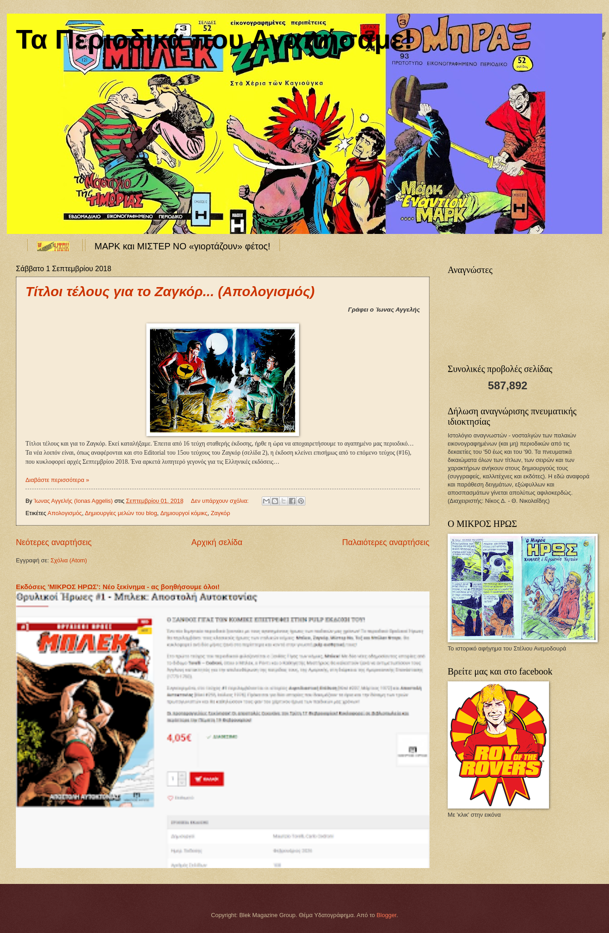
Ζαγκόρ (220, 513)
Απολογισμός (65, 513)
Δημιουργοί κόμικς (184, 513)
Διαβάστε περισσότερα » (57, 479)
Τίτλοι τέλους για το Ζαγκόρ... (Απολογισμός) (169, 291)
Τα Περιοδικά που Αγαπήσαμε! (214, 39)
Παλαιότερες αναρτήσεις (385, 542)
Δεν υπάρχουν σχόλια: (220, 500)
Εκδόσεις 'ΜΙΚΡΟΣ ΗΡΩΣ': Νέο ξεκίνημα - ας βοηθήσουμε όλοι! (118, 587)
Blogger (387, 915)
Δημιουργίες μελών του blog (121, 513)
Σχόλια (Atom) (68, 560)
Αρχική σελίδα (216, 542)
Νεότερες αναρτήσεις (54, 542)
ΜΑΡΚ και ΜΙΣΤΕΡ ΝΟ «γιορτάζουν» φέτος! (182, 246)
